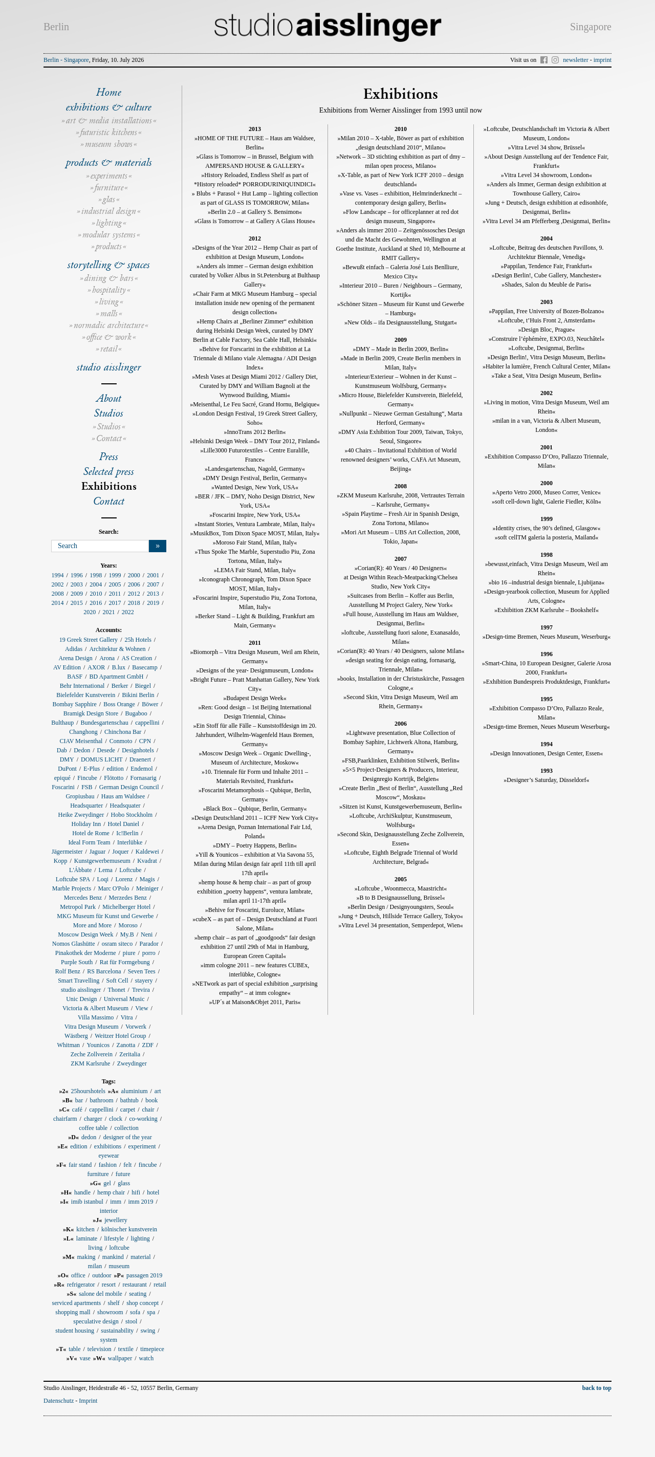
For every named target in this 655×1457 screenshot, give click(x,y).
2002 (57, 584)
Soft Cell (117, 980)
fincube (148, 1164)
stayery (144, 980)
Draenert (140, 759)
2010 (96, 593)
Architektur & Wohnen (117, 649)
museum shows (109, 144)
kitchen (85, 1229)
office (78, 1275)
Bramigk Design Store (90, 713)
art (158, 1091)
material (140, 1256)
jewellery (115, 1220)
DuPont (67, 768)
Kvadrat (147, 860)
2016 (96, 602)
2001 (153, 575)
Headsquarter (86, 805)
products (109, 246)
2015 (77, 602)
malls (109, 313)
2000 (134, 575)
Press (108, 456)
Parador (149, 943)
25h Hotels (137, 639)
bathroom (102, 1100)
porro (149, 952)
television (100, 1349)
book (151, 1100)
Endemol (141, 768)
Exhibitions (109, 486)
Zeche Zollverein (92, 1054)
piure (129, 952)
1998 (96, 575)
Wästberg (76, 1035)
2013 (153, 593)
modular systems (109, 234)
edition (115, 768)
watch (146, 1358)
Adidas (73, 649)
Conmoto (121, 741)
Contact (109, 438)
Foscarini (63, 787)
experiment (142, 1146)
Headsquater (125, 805)
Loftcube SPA (73, 879)
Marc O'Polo (113, 888)
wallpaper (120, 1358)
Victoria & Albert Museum (95, 1008)
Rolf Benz (67, 971)
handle (82, 1192)
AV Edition (67, 667)
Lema (106, 870)
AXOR (96, 667)
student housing (74, 1330)
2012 (134, 593)
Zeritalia (129, 1054)
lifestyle (114, 1238)
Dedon (82, 750)
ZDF (148, 1045)
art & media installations (109, 120)
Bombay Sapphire (74, 704)
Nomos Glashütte (73, 943)
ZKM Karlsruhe (90, 1063)
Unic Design (81, 999)
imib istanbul (87, 1201)
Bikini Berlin (138, 695)
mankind (113, 1256)
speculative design (95, 1321)
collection (127, 1128)
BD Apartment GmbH (117, 676)
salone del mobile (100, 1293)
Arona (107, 658)
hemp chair (111, 1192)
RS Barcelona (104, 971)
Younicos (98, 1045)
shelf (113, 1303)
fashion (108, 1164)
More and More (92, 925)
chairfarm (65, 1118)
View (141, 1008)
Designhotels (138, 750)
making (86, 1256)
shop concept (142, 1303)
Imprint (88, 1400)
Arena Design (75, 658)
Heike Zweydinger (81, 814)
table (74, 1349)
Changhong (83, 731)
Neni (146, 934)
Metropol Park (78, 906)
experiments (109, 175)
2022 (128, 612)
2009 (77, 593)
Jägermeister (67, 851)
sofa (135, 1312)
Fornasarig (143, 777)
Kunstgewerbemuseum (102, 860)
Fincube (87, 777)
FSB (86, 787)
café (77, 1109)
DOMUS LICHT (102, 759)
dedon (88, 1137)
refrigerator (81, 1284)
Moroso (127, 925)
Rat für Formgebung (125, 962)
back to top (597, 1387)
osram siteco (117, 943)
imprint (603, 59)
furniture (109, 187)
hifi (136, 1192)
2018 (134, 602)
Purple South (77, 962)
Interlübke (129, 842)
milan (95, 1266)
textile (126, 1349)
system (108, 1339)
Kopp (61, 860)
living (109, 301)
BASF (74, 676)
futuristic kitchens (108, 132)
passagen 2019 (144, 1275)
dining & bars (109, 278)
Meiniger (147, 888)
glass (124, 1183)
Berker (120, 685)
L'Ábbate (80, 870)
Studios (108, 413)
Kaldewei (147, 851)
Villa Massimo (96, 1017)
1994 (57, 575)
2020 (89, 612)
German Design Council (129, 787)
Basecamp (144, 667)
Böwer (150, 704)
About (109, 398)
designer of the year (127, 1137)
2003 (77, 584)
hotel (153, 1192)
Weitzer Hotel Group (120, 1035)
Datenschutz (58, 1400)
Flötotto (113, 777)
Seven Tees (142, 971)
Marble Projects (71, 888)
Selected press (108, 471)
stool (131, 1321)
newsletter (575, 59)
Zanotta (126, 1045)
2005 (115, 584)
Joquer (120, 851)
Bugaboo (136, 713)
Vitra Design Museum (91, 1026)
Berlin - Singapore (66, 59)
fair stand (80, 1164)
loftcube (119, 1247)
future (123, 1174)
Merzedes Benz (128, 897)
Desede (106, 750)
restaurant (135, 1284)
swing (148, 1330)
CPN (145, 741)
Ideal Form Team (89, 842)
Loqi (102, 879)
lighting (109, 223)
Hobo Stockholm (131, 814)
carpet (127, 1109)
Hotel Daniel (124, 824)
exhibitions (107, 1146)
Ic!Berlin (127, 833)
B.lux (118, 667)
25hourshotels (88, 1091)
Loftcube (130, 870)
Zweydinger (132, 1063)
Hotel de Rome (91, 833)
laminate (86, 1238)
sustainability (117, 1330)
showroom (110, 1312)
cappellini (147, 722)
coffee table (93, 1128)
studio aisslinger (109, 367)
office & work (109, 337)
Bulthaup (62, 722)
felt (127, 1164)
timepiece (152, 1349)
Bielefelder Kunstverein (85, 695)
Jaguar (97, 851)
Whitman (68, 1045)
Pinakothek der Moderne (85, 952)
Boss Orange (119, 704)
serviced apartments (76, 1303)
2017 (115, 602)
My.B (127, 934)
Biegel (143, 685)
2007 (153, 584)
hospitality (109, 290)
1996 (77, 575)
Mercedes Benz (83, 897)
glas (109, 199)
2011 (115, 593)
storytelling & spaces (109, 264)
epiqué (62, 777)
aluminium (134, 1091)
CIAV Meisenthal (81, 741)
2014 (57, 602)
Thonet (116, 989)
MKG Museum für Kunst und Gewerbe (105, 916)
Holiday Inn (86, 824)
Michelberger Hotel (126, 906)
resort (109, 1284)
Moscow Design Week (85, 934)
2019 (153, 602)
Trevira (141, 989)
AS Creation (136, 658)
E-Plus (91, 768)
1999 (115, 575)
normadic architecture (109, 325)
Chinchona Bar (122, 731)
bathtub (129, 1100)
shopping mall (72, 1312)
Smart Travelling (78, 980)
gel (107, 1183)
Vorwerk (135, 1026)
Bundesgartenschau (104, 722)
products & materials (109, 162)
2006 (134, 584)
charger (93, 1118)
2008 (58, 593)
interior (109, 1210)
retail (108, 348)
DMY (67, 759)
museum (119, 1266)
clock (115, 1118)
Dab (62, 750)
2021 (109, 612)
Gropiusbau (80, 796)
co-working (143, 1118)
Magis (147, 879)
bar (79, 1100)
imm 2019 (141, 1201)
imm (115, 1201)
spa (151, 1312)
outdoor (101, 1275)
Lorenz (124, 879)
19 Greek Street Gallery (88, 639)
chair (148, 1109)
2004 (96, 584)
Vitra (127, 1017)
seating (137, 1293)
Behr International (82, 685)
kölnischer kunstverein (129, 1229)
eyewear (109, 1155)
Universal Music (124, 999)
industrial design (108, 211)
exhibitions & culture (108, 107)
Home (108, 92)
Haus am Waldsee (123, 796)
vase (85, 1358)
